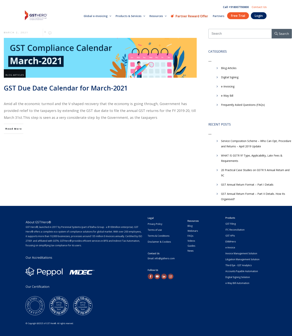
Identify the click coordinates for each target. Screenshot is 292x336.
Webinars (193, 230)
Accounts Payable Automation (241, 271)
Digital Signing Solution (237, 277)
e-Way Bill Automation (237, 283)
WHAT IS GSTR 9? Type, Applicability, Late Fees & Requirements (251, 158)
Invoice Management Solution (241, 253)
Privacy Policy (155, 224)
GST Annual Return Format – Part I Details (247, 184)
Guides (191, 245)
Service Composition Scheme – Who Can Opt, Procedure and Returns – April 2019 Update (256, 143)
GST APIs (230, 235)
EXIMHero (230, 241)
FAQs (190, 235)
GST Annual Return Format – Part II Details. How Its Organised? (253, 196)
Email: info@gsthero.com (161, 258)
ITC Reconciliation (235, 229)
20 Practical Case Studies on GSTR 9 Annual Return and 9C (255, 172)
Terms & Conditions (158, 235)
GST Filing (230, 223)
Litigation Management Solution (242, 259)
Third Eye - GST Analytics (238, 265)
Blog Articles (15, 74)
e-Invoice (230, 247)
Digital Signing (229, 77)
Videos (191, 240)
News (190, 250)
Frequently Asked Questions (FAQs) (243, 105)
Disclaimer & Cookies (159, 241)
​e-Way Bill (227, 95)
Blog (190, 226)
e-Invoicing (227, 86)
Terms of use (155, 230)
